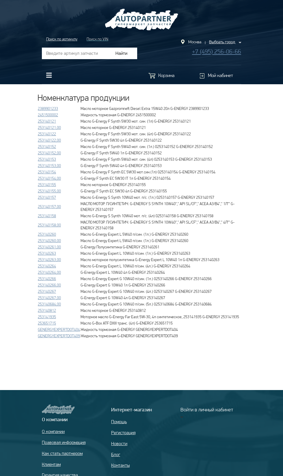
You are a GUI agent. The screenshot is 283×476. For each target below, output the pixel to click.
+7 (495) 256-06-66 (216, 51)
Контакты (120, 465)
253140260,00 (49, 240)
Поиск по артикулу (61, 39)
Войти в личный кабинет (206, 409)
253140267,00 (49, 297)
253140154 (47, 172)
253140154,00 (49, 178)
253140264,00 (49, 272)
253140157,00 (49, 206)
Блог (115, 454)
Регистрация (123, 432)
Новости (119, 443)
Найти (121, 53)
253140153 (47, 159)
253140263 (47, 253)
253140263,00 (49, 259)
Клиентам (51, 464)
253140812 (47, 310)
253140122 (47, 134)
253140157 (47, 197)
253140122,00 (49, 140)
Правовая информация (63, 442)
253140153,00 (49, 165)
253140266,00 (49, 285)
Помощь (119, 421)
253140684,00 (49, 304)
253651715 (47, 323)
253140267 (47, 291)
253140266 (47, 278)
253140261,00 (49, 247)
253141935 (47, 316)
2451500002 (48, 115)
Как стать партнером (62, 453)
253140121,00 (49, 127)
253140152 (47, 146)
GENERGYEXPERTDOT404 (59, 329)
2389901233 (48, 108)
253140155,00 (49, 191)
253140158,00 (49, 225)
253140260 (47, 234)
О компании (53, 431)
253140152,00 (49, 153)
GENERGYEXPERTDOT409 (59, 335)
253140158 (47, 215)
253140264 (47, 266)
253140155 (47, 184)
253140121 (47, 121)
